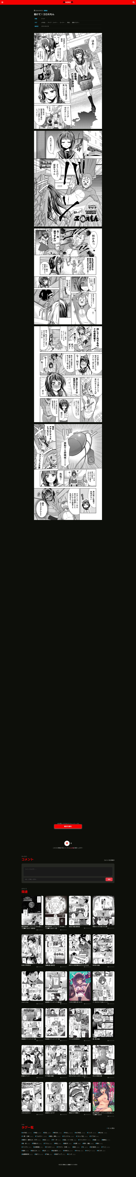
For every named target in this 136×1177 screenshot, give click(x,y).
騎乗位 (106, 1140)
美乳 (58, 1143)
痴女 (76, 1147)
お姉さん (68, 1150)
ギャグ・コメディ (53, 22)
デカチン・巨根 (64, 1147)
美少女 (103, 1133)
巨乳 (47, 1133)
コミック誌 (82, 1136)
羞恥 (26, 1150)
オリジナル (68, 1136)
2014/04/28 (45, 26)
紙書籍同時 (28, 1154)
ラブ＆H (95, 1136)
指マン (39, 1154)
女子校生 (80, 1133)
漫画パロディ (75, 22)
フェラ (92, 1133)
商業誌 (45, 10)
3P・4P (57, 1140)
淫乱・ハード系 (70, 1140)
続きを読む (68, 826)
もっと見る (111, 1128)
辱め (100, 1143)
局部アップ (60, 1154)
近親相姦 (38, 1147)
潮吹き (68, 1143)
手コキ (101, 1150)
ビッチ (72, 1154)
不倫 (49, 1154)
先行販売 (95, 1147)
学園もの (37, 1143)
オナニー (90, 1150)
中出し (69, 1133)
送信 (109, 879)
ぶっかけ (50, 1147)
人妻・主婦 (28, 1136)
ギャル (79, 1150)
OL (85, 1147)
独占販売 (56, 1150)
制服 (97, 1140)
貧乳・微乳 (55, 1136)
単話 (68, 22)
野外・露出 (89, 1143)
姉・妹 (26, 1143)
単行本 (58, 1133)
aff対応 (43, 22)
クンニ (106, 1147)
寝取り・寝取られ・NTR (32, 1140)
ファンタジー (85, 1140)
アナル (48, 1143)
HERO (68, 2)
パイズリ (27, 1147)
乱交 (46, 1150)
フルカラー (41, 1136)
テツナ (43, 19)
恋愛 (78, 1143)
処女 (47, 1140)
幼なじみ (36, 1150)
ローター (62, 22)
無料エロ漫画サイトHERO (70, 1164)
